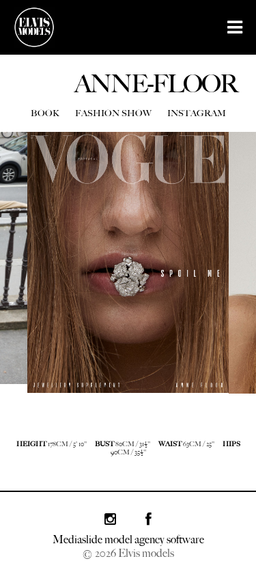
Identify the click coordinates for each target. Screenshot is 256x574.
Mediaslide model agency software (128, 539)
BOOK (45, 113)
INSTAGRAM (196, 113)
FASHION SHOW (113, 113)
